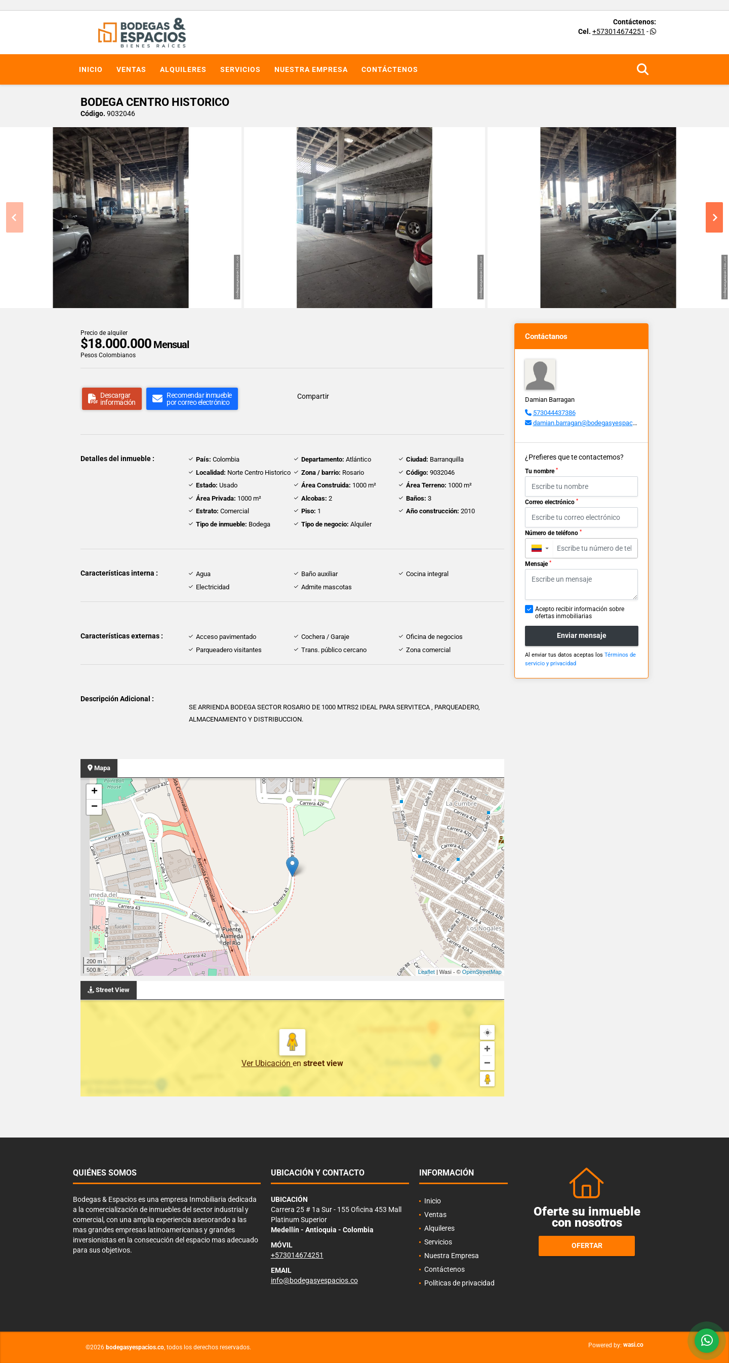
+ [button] (94, 792)
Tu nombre (541, 471)
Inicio (91, 69)
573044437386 (554, 413)
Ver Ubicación (267, 1063)
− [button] (94, 807)
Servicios (240, 69)
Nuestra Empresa (311, 69)
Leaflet (426, 972)
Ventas (131, 69)
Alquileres (183, 69)
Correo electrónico (551, 502)
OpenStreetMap (482, 972)
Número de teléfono (553, 533)
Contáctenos (389, 69)
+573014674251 (618, 31)
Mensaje (538, 564)
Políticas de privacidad (459, 1283)
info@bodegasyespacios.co (314, 1280)
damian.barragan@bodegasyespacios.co (591, 423)
